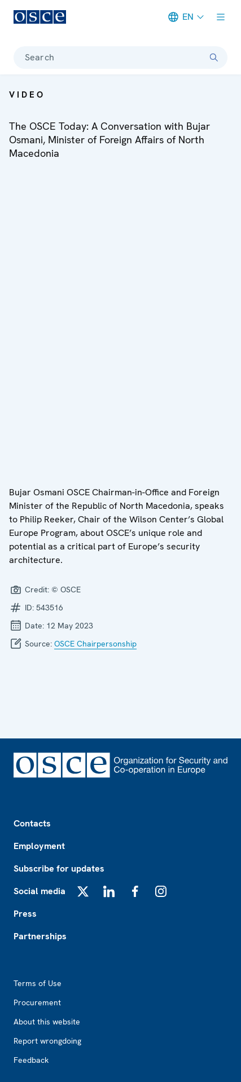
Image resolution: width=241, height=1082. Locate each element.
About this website (47, 1022)
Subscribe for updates (59, 868)
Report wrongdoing (47, 1041)
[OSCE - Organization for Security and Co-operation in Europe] (40, 17)
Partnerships (40, 936)
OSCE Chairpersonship (95, 644)
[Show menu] (220, 17)
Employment (39, 846)
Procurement (37, 1002)
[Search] (214, 57)
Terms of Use (38, 983)
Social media (39, 891)
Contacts (32, 823)
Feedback (31, 1060)
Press (25, 914)
